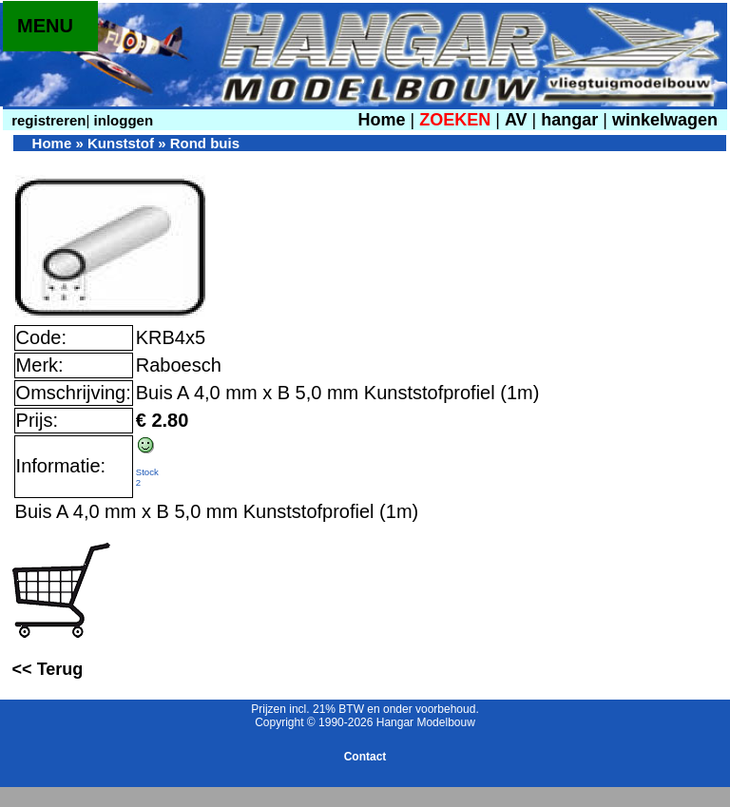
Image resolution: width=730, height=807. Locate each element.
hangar (569, 119)
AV (518, 119)
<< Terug (48, 669)
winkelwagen (665, 119)
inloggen (121, 120)
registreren (47, 120)
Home (381, 119)
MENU (45, 25)
